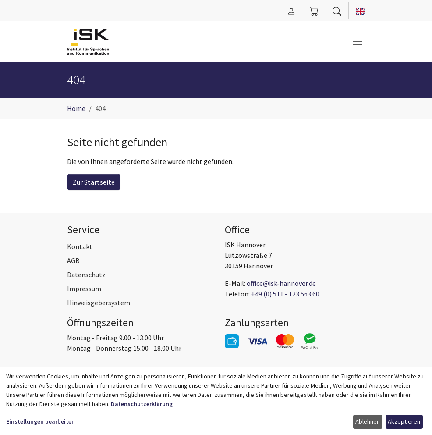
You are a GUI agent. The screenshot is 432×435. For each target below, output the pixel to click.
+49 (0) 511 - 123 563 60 (285, 293)
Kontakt (79, 246)
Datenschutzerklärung (142, 404)
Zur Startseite (94, 182)
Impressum (84, 288)
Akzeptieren (404, 421)
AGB (73, 260)
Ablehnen (367, 421)
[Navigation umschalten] (357, 41)
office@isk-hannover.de (281, 283)
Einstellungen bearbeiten (40, 421)
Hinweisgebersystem (98, 302)
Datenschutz (86, 274)
